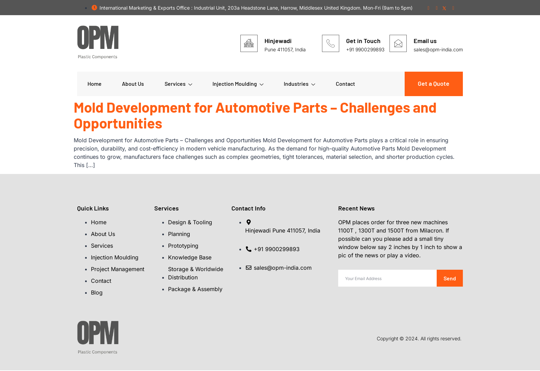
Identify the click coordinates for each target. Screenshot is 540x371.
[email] (387, 278)
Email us (425, 40)
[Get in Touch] (330, 43)
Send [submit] (450, 279)
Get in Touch (363, 40)
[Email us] (398, 43)
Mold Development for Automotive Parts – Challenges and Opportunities (255, 115)
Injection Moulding (238, 84)
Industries (300, 84)
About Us (133, 84)
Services (179, 84)
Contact (346, 84)
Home (94, 84)
